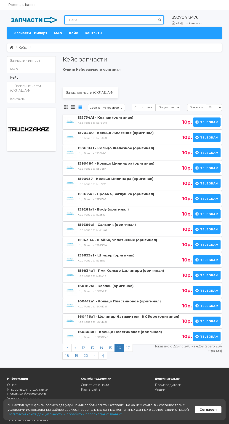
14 (101, 348)
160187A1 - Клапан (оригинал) (105, 286)
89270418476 (185, 17)
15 (110, 348)
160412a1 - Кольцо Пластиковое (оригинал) (119, 301)
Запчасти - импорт (30, 33)
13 (92, 348)
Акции (160, 389)
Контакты (93, 33)
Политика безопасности (27, 394)
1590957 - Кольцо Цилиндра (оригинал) (115, 178)
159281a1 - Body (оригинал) (103, 209)
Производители (168, 385)
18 (67, 356)
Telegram (206, 122)
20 (86, 356)
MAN (58, 33)
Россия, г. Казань (22, 5)
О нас (11, 385)
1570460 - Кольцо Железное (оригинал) (116, 133)
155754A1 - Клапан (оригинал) (105, 117)
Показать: (196, 107)
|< (67, 348)
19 (76, 356)
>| (102, 356)
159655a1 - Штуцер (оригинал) (106, 255)
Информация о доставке (27, 389)
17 (128, 348)
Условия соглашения (24, 399)
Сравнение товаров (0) (106, 107)
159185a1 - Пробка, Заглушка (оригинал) (116, 194)
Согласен (208, 410)
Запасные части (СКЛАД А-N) (90, 93)
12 (83, 348)
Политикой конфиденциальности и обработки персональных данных (65, 414)
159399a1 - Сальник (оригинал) (107, 224)
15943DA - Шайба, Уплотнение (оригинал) (117, 240)
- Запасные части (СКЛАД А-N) (25, 88)
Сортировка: (143, 107)
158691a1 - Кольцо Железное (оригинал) (116, 148)
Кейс (73, 33)
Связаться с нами (95, 385)
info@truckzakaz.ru (187, 23)
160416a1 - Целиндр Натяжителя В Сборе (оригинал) (128, 316)
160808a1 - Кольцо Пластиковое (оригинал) (120, 332)
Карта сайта (91, 389)
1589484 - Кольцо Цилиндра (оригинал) (116, 163)
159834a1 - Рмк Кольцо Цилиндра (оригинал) (121, 270)
